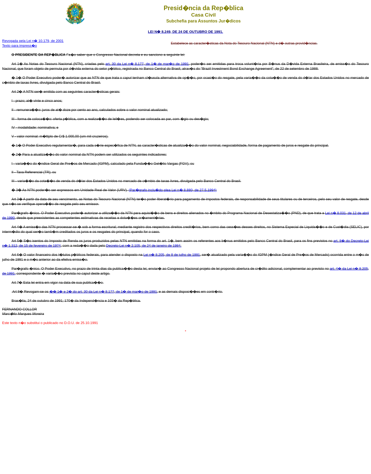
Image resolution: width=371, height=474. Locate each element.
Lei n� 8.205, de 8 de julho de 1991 (172, 255)
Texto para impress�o (19, 46)
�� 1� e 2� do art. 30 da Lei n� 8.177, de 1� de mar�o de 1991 (103, 292)
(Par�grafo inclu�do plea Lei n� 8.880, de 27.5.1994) (173, 190)
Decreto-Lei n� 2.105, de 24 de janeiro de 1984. (143, 246)
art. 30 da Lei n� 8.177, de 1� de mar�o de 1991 (147, 64)
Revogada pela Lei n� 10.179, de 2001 (33, 41)
